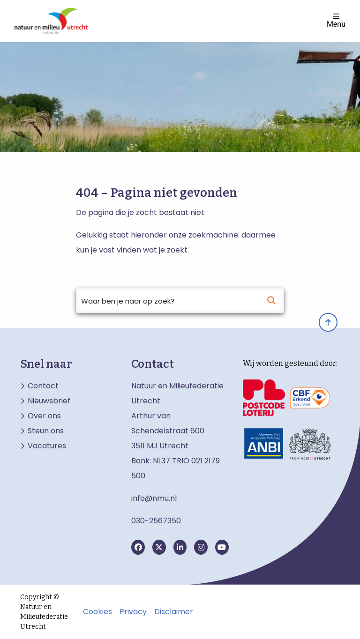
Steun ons (46, 431)
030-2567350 (156, 520)
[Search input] (168, 300)
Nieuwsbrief (49, 401)
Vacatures (47, 446)
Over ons (44, 416)
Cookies (97, 612)
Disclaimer (173, 612)
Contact (43, 386)
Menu (336, 20)
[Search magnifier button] (271, 300)
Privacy (133, 612)
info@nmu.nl (154, 498)
